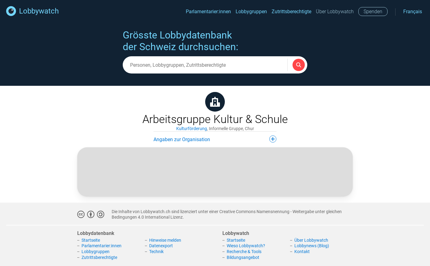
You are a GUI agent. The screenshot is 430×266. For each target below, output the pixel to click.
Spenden (373, 11)
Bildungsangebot (243, 257)
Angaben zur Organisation (215, 139)
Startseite (91, 240)
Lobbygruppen (251, 11)
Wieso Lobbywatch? (246, 245)
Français (412, 11)
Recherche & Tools (244, 251)
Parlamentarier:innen (208, 11)
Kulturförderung (191, 128)
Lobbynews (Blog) (311, 245)
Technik (156, 251)
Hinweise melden (165, 240)
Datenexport (161, 245)
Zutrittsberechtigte (291, 11)
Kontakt (302, 251)
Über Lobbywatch (335, 11)
